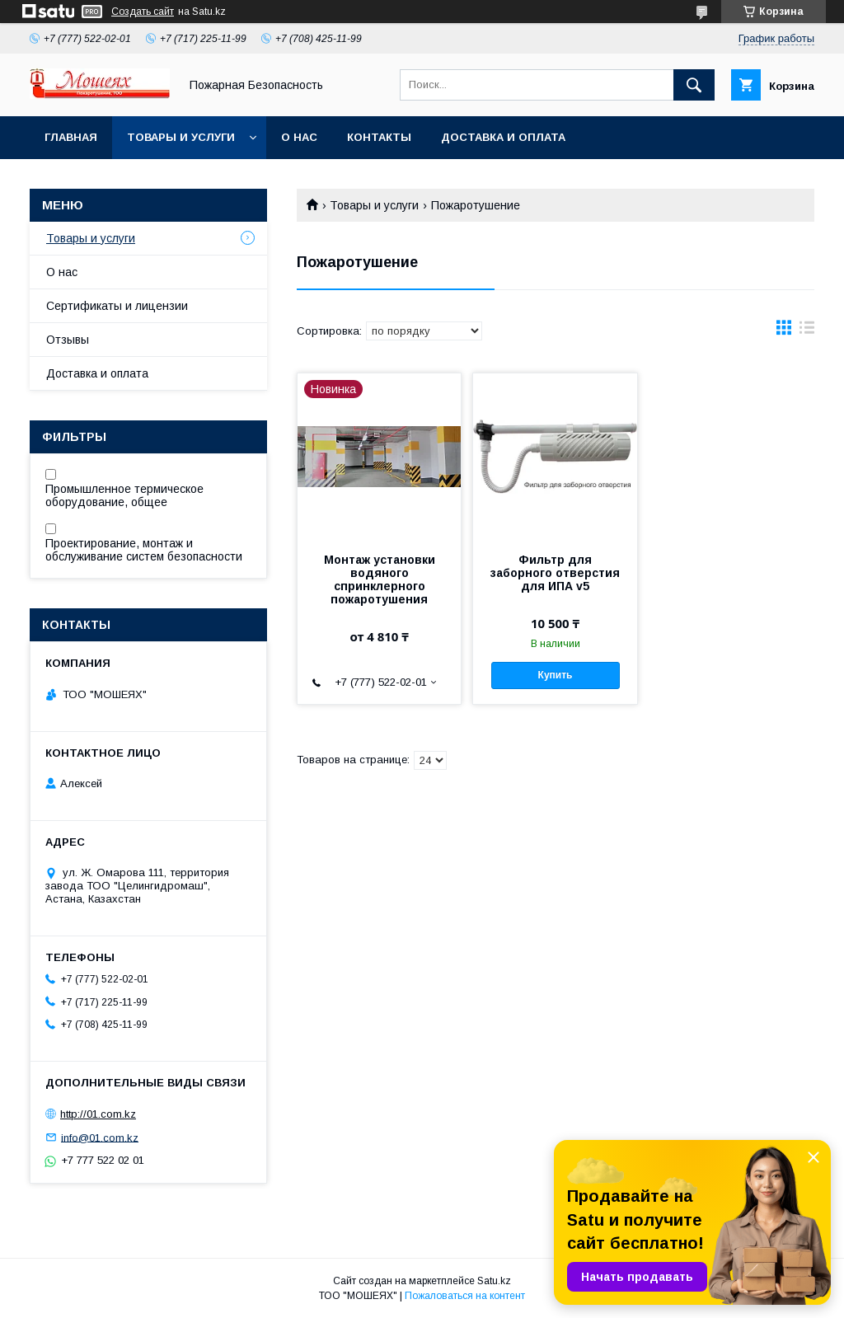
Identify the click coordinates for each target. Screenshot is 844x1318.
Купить (555, 675)
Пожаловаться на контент (465, 1296)
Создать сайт (142, 11)
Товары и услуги (181, 137)
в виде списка (806, 331)
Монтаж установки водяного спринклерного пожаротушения (379, 579)
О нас (299, 137)
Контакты (379, 137)
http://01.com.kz (98, 1114)
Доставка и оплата (503, 137)
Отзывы (67, 339)
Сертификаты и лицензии (117, 305)
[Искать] (694, 85)
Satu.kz (494, 1281)
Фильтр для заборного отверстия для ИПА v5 (555, 573)
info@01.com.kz (99, 1137)
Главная (71, 137)
